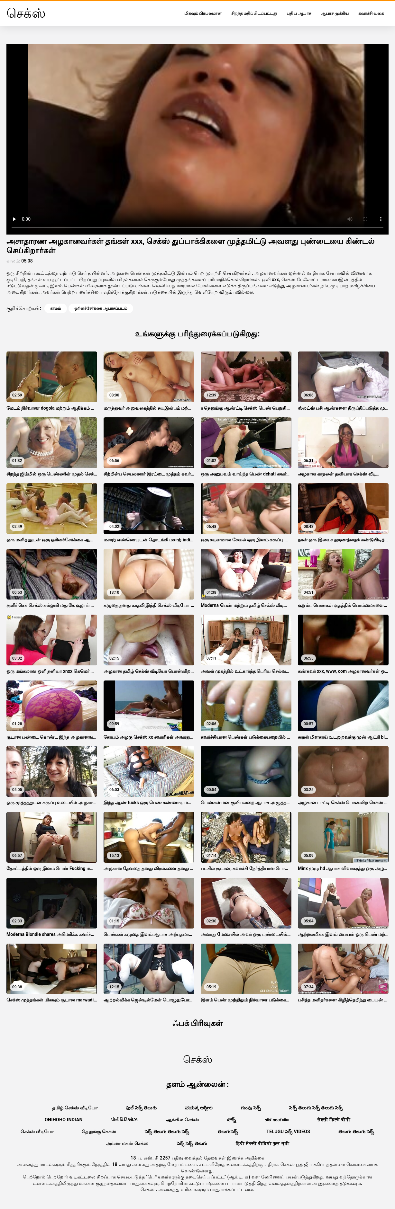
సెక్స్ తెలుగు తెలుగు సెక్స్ (167, 1131)
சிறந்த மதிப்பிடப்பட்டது (254, 13)
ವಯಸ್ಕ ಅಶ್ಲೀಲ (199, 1107)
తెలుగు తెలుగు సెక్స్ (356, 1131)
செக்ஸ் (148, 1189)
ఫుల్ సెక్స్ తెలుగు (141, 1107)
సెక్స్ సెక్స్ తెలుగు (192, 1143)
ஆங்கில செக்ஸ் (182, 1119)
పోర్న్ (231, 1119)
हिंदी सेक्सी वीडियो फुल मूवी (262, 1143)
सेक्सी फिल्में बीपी (333, 1119)
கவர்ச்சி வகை (371, 13)
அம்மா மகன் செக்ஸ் (127, 1143)
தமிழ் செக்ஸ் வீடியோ (74, 1107)
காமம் (55, 308)
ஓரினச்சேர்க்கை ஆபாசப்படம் (100, 308)
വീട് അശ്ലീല (276, 1119)
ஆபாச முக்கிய (335, 13)
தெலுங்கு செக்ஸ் (99, 1131)
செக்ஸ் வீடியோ (37, 1131)
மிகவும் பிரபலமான (203, 13)
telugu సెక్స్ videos (288, 1131)
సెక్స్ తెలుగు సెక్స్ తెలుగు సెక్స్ (316, 1107)
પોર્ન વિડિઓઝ (124, 1119)
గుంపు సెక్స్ (251, 1107)
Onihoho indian (64, 1119)
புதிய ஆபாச (299, 13)
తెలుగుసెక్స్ (228, 1131)
